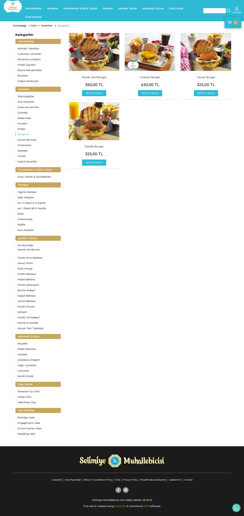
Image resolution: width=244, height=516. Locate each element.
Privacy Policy (130, 480)
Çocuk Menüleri (27, 139)
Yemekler (52, 8)
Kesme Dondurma (28, 249)
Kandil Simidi (25, 376)
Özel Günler (176, 8)
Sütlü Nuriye (25, 268)
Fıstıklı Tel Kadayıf (28, 317)
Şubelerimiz (175, 480)
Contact (188, 480)
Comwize (121, 506)
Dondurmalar (25, 245)
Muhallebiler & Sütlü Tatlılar (80, 8)
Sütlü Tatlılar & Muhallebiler (34, 176)
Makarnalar (24, 118)
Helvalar (22, 354)
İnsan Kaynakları (73, 480)
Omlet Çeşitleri (26, 64)
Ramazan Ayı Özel (28, 391)
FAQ (118, 480)
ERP (146, 506)
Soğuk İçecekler (27, 161)
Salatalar (22, 150)
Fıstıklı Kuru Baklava (29, 257)
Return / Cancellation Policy (98, 480)
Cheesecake (25, 219)
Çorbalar (22, 112)
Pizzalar (22, 123)
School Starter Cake (29, 428)
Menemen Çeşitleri (29, 59)
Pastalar (108, 8)
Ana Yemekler (25, 101)
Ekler (20, 213)
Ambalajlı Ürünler (153, 8)
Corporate (57, 480)
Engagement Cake (28, 423)
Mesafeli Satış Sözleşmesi (153, 480)
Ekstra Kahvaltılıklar (29, 70)
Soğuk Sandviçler (28, 81)
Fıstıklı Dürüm (26, 306)
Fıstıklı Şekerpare (28, 284)
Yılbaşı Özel (24, 396)
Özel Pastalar (33, 16)
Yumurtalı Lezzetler (29, 53)
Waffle (21, 224)
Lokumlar (23, 370)
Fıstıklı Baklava (26, 274)
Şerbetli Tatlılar (127, 8)
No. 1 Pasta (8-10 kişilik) (31, 208)
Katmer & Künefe (27, 322)
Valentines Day (26, 402)
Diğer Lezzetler (27, 365)
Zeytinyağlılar (25, 96)
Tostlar (21, 156)
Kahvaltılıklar (33, 8)
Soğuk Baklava (26, 295)
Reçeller (22, 343)
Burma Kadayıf (26, 290)
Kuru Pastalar (25, 230)
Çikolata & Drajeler (28, 359)
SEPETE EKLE (94, 93)
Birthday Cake (26, 417)
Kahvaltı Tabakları (28, 48)
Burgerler (23, 134)
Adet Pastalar (25, 197)
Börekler (22, 75)
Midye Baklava (26, 279)
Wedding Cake (26, 433)
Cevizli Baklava (26, 301)
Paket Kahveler (26, 349)
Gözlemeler (24, 145)
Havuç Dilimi (25, 263)
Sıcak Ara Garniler (28, 107)
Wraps (21, 128)
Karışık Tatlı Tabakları (30, 328)
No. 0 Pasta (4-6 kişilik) (31, 202)
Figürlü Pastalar (27, 192)
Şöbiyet (22, 312)
